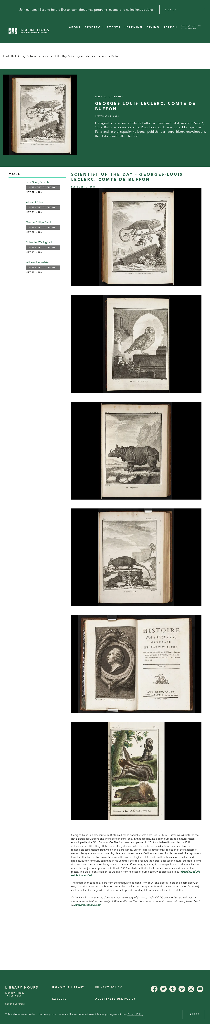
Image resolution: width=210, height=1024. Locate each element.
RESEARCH (94, 27)
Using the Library (68, 987)
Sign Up (171, 9)
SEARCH (170, 27)
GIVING (153, 27)
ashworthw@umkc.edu (87, 905)
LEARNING (134, 27)
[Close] (203, 9)
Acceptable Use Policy (115, 999)
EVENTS (114, 27)
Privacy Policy (108, 987)
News (33, 56)
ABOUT (75, 27)
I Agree (193, 1014)
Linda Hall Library (14, 56)
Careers (59, 999)
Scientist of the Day (54, 56)
